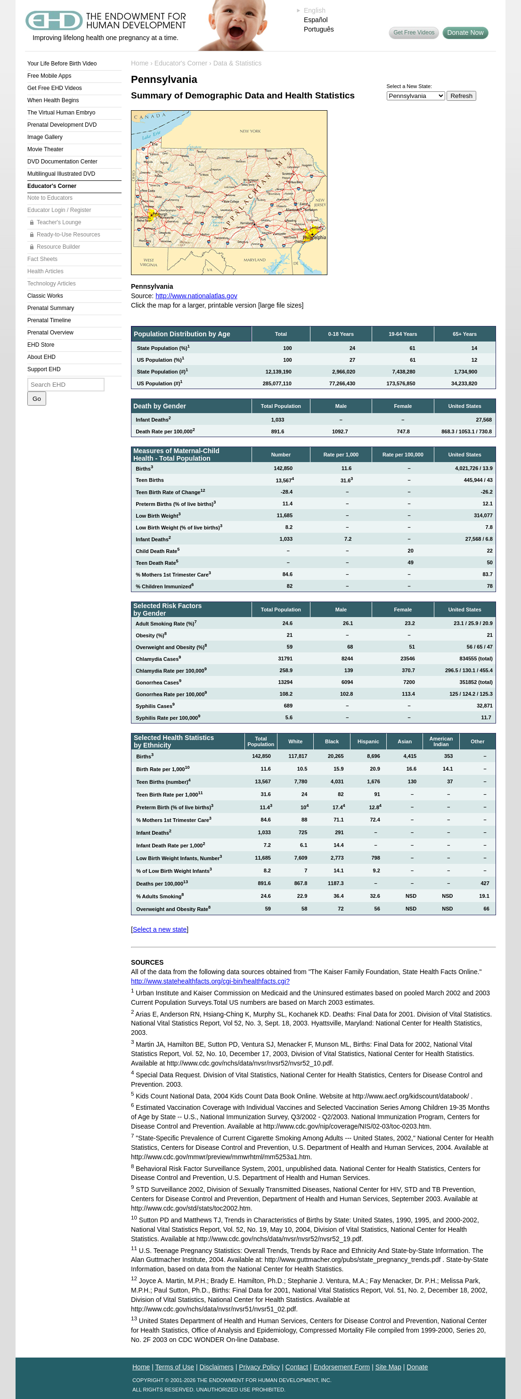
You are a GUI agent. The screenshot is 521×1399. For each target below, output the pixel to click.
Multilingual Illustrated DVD (61, 174)
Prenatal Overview (50, 332)
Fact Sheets (42, 259)
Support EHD (44, 369)
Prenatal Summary (50, 308)
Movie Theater (45, 149)
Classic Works (45, 296)
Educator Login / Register (59, 210)
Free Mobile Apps (49, 76)
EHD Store (40, 345)
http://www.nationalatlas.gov (196, 296)
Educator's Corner (51, 186)
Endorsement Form (341, 1367)
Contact (296, 1367)
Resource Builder (58, 247)
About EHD (41, 357)
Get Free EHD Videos (54, 88)
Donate (417, 1367)
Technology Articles (51, 283)
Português (319, 29)
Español (316, 20)
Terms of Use (174, 1367)
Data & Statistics (237, 63)
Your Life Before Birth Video (62, 63)
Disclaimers (216, 1367)
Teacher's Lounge (59, 222)
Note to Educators (50, 198)
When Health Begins (53, 100)
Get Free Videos (413, 32)
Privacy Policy (259, 1367)
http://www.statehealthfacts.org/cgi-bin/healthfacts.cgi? (210, 981)
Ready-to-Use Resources (68, 234)
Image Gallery (45, 137)
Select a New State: (409, 86)
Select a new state (160, 929)
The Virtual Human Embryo (61, 112)
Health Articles (45, 271)
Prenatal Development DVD (62, 125)
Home (139, 63)
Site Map (388, 1367)
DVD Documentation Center (62, 161)
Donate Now (465, 32)
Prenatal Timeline (49, 320)
